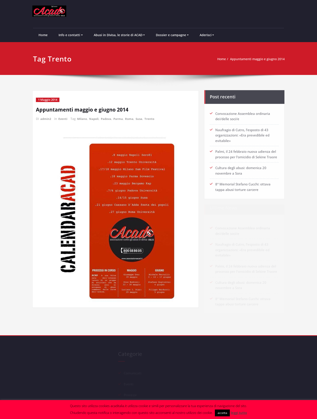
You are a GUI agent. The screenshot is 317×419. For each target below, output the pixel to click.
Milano (83, 118)
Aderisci (206, 35)
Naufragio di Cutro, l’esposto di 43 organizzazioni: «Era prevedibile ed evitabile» (242, 134)
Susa (142, 118)
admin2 (46, 118)
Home (43, 35)
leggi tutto (239, 412)
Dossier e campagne (171, 35)
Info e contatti (69, 35)
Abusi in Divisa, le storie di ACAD (118, 35)
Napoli (96, 118)
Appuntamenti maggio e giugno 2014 (258, 59)
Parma (121, 118)
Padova (108, 118)
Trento (154, 118)
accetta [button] (222, 413)
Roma (132, 118)
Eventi (63, 118)
